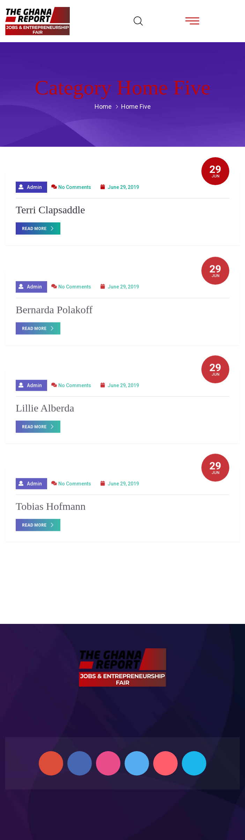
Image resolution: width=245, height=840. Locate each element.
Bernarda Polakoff (54, 312)
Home (103, 106)
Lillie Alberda (45, 410)
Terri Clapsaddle (50, 210)
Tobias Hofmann (51, 508)
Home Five (136, 106)
